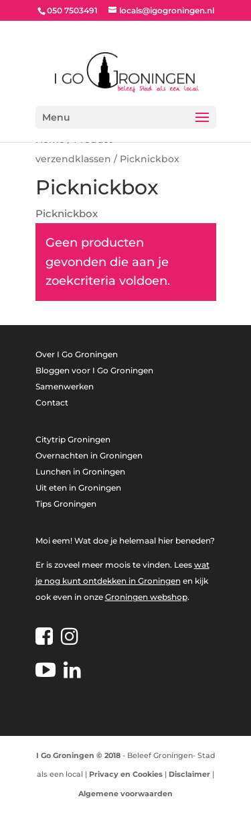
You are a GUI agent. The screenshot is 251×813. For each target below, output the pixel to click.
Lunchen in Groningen (80, 471)
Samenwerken (64, 386)
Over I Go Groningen (76, 354)
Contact (51, 402)
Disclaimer (189, 774)
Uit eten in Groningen (78, 488)
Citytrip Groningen (72, 439)
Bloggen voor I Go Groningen (94, 370)
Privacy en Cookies (126, 774)
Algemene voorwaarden (125, 793)
